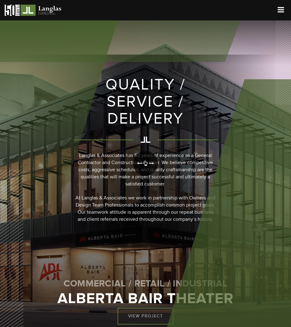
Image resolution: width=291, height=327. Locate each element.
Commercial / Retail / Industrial (146, 283)
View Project (145, 316)
